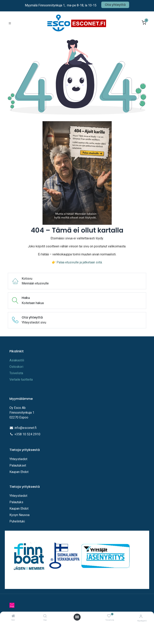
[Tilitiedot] (141, 616)
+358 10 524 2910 (27, 434)
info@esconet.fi (25, 428)
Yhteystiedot (18, 459)
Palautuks (16, 502)
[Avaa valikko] (77, 617)
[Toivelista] (108, 616)
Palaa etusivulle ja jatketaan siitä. (79, 262)
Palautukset (17, 465)
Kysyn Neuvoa (19, 515)
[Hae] (45, 616)
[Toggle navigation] (10, 23)
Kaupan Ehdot (18, 472)
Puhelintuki (17, 521)
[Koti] (13, 616)
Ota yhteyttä (115, 4)
